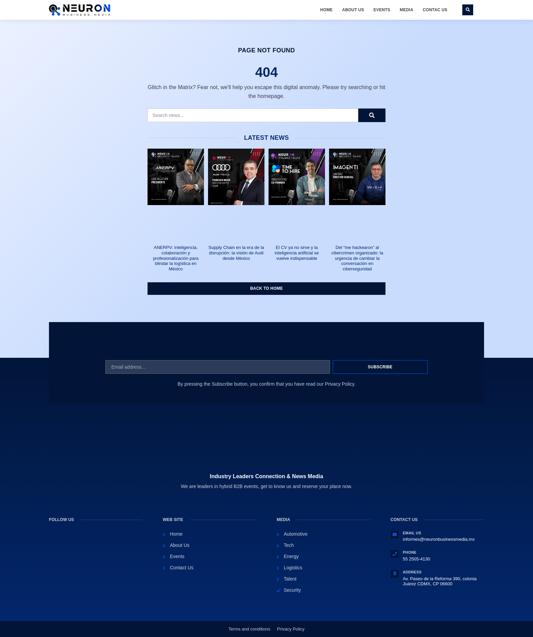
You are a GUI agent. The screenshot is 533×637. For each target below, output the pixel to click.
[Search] (371, 115)
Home (326, 9)
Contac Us (435, 9)
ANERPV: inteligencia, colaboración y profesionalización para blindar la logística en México (176, 258)
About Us (353, 9)
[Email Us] (395, 535)
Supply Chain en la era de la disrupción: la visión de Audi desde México (236, 253)
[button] (467, 9)
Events (382, 9)
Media (406, 9)
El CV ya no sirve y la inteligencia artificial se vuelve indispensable (297, 253)
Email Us (412, 533)
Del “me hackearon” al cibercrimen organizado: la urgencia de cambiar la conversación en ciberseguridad (357, 258)
